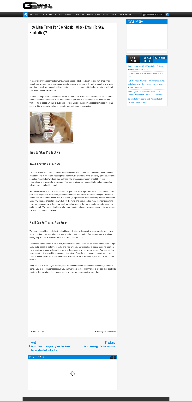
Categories (160, 57)
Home (25, 14)
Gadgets (68, 14)
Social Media (79, 14)
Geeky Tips (34, 14)
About (105, 14)
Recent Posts (133, 59)
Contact (114, 14)
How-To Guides (46, 14)
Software (58, 14)
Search (167, 14)
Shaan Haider (110, 331)
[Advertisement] (70, 56)
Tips (42, 331)
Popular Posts (147, 59)
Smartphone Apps (93, 14)
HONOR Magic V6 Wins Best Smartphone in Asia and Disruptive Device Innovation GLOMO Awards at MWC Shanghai (147, 84)
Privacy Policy (125, 14)
